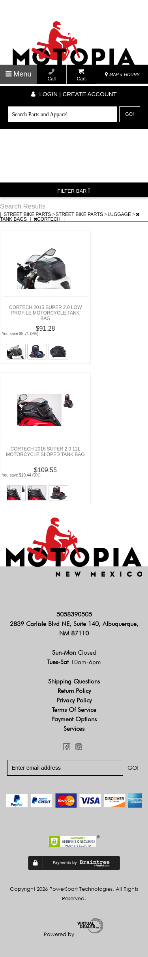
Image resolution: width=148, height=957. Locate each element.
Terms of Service (74, 709)
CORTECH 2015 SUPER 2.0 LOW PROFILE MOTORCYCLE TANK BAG (45, 313)
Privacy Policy (74, 700)
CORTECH (48, 219)
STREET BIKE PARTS (28, 214)
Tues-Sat (74, 662)
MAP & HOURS (122, 74)
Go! (129, 114)
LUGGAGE (120, 214)
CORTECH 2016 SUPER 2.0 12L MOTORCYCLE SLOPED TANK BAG (45, 451)
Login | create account (73, 94)
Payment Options (74, 719)
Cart (81, 75)
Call (51, 75)
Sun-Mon (74, 652)
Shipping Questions (74, 681)
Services (74, 728)
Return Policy (74, 690)
